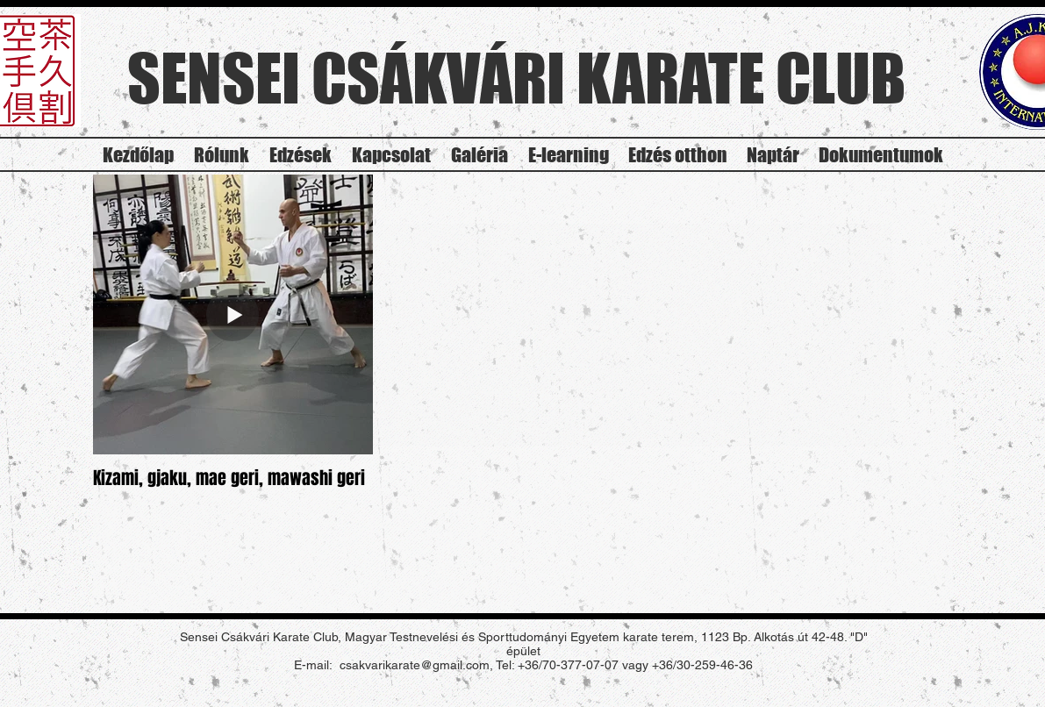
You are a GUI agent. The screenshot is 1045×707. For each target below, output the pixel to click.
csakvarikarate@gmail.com (415, 665)
